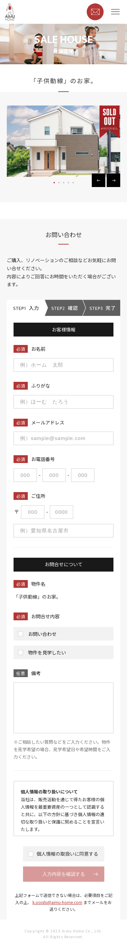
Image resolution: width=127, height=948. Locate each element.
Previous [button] (98, 180)
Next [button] (113, 180)
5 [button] (73, 183)
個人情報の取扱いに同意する (63, 853)
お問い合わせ (40, 635)
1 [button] (54, 183)
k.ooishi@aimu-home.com (57, 902)
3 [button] (64, 183)
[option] (63, 141)
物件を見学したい (45, 654)
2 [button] (59, 183)
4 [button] (68, 183)
